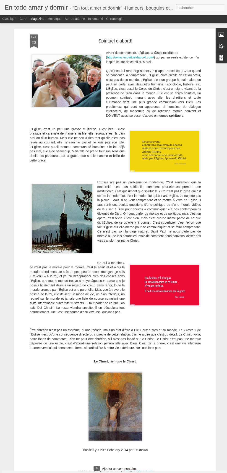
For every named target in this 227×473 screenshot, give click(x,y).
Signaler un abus (145, 470)
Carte (23, 19)
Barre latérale (75, 19)
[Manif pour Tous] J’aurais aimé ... (97, 416)
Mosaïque (54, 19)
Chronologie (114, 19)
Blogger (130, 470)
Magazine (37, 19)
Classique (9, 19)
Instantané (95, 19)
